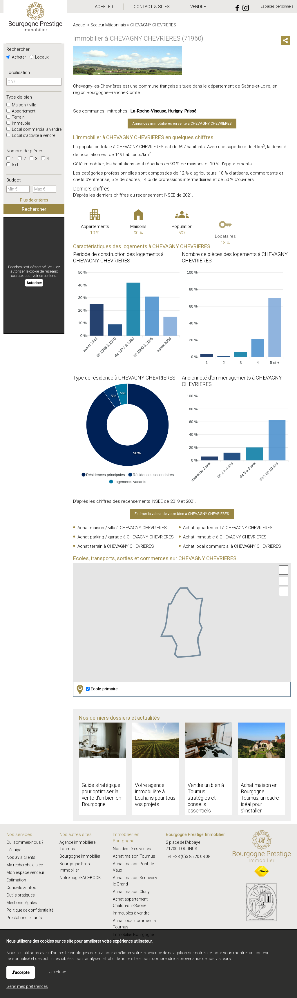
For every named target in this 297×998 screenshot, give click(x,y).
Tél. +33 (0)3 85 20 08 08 (188, 856)
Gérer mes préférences (27, 986)
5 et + (13, 164)
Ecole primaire (96, 689)
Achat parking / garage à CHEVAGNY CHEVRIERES (125, 537)
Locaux (39, 57)
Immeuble (18, 123)
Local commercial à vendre (33, 129)
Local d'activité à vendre (30, 135)
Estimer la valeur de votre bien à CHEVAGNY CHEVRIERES (182, 513)
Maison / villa (21, 105)
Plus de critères (34, 200)
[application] (127, 316)
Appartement (20, 111)
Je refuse (57, 972)
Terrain (15, 117)
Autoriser (34, 283)
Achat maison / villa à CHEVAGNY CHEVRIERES (122, 527)
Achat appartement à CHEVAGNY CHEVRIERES (228, 527)
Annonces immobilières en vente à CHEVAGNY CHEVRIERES (182, 123)
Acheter (16, 57)
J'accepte (21, 972)
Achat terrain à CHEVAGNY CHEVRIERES (115, 546)
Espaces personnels (277, 6)
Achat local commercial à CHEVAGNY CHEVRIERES (232, 546)
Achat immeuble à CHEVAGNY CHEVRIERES (225, 537)
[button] (103, 474)
